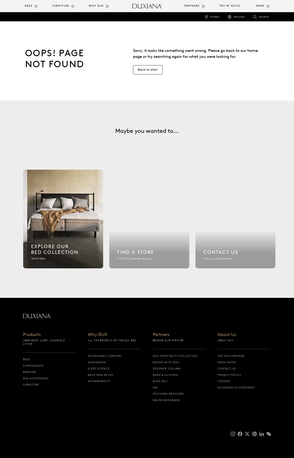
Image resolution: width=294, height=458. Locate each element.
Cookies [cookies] (224, 381)
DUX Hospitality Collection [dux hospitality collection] (175, 355)
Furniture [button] (60, 5)
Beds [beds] (26, 359)
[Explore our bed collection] (63, 221)
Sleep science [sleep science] (98, 368)
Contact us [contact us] (227, 368)
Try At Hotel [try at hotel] (230, 5)
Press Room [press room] (227, 362)
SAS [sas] (155, 387)
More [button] (260, 5)
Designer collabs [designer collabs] (167, 368)
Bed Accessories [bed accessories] (36, 378)
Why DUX (97, 334)
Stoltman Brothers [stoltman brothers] (168, 393)
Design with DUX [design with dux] (166, 362)
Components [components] (33, 365)
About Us (227, 334)
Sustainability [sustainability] (99, 381)
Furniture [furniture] (31, 384)
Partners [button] (192, 5)
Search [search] (264, 16)
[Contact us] (235, 221)
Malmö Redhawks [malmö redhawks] (166, 400)
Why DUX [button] (96, 5)
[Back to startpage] (147, 6)
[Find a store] (149, 221)
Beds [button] (28, 5)
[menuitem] (36, 6)
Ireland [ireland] (239, 16)
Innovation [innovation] (97, 362)
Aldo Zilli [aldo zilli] (160, 381)
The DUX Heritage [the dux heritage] (231, 355)
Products (32, 334)
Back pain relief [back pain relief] (100, 375)
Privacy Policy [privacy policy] (229, 375)
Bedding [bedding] (29, 372)
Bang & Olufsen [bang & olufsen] (165, 375)
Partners (161, 334)
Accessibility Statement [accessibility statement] (236, 387)
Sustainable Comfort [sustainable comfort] (105, 355)
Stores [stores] (215, 16)
